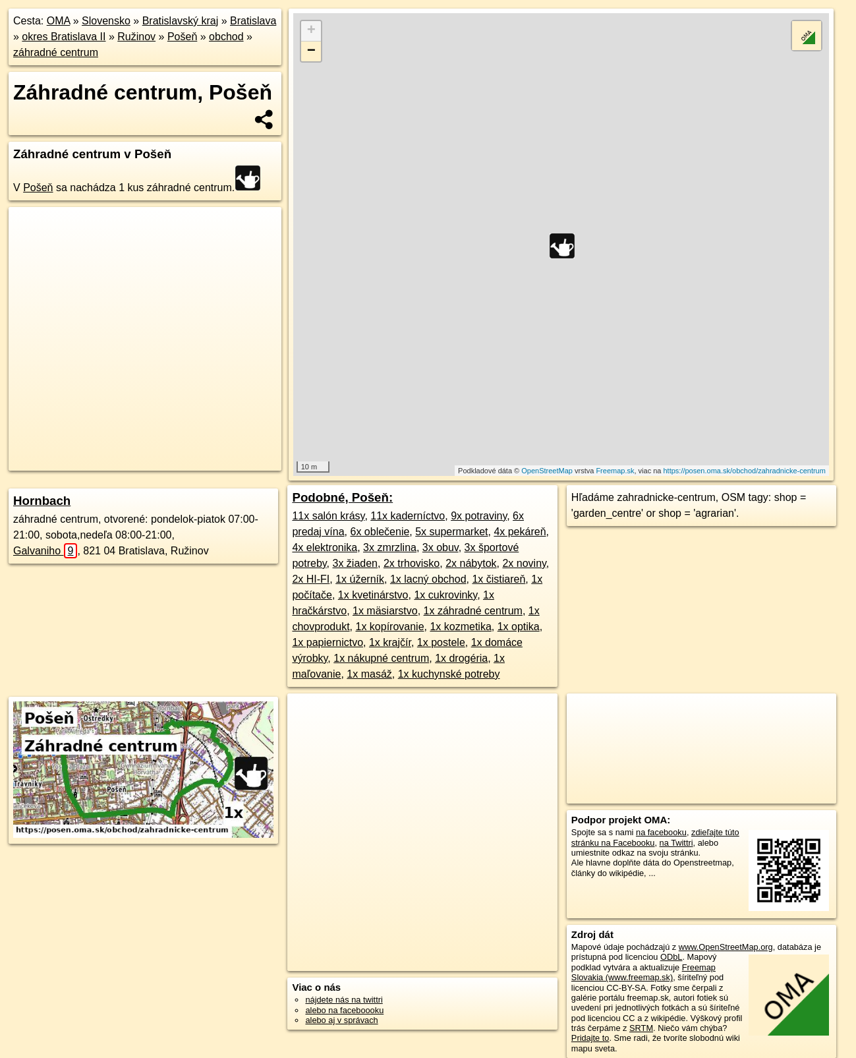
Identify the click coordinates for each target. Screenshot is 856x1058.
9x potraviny (479, 515)
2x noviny (524, 563)
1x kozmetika (460, 626)
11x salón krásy (328, 515)
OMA (59, 20)
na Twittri (676, 843)
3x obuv (440, 547)
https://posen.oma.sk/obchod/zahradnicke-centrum (744, 471)
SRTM (641, 1028)
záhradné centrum (55, 52)
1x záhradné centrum (473, 610)
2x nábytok (470, 563)
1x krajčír (390, 642)
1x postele (441, 642)
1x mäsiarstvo (385, 610)
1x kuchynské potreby (449, 674)
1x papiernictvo (327, 642)
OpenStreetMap (547, 471)
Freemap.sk (615, 471)
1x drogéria (461, 658)
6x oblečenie (379, 531)
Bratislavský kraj (180, 20)
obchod (226, 36)
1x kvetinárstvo (373, 595)
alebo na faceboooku (344, 1010)
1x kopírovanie (389, 626)
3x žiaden (355, 563)
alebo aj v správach (341, 1020)
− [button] (311, 51)
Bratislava (253, 20)
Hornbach (42, 501)
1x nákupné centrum (381, 658)
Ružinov (136, 36)
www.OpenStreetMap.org (726, 947)
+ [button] (311, 31)
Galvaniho (45, 550)
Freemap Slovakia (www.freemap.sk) (643, 972)
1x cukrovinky (445, 595)
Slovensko (106, 20)
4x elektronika (324, 547)
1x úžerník (359, 579)
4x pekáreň (520, 531)
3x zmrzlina (389, 547)
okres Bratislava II (63, 36)
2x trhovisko (412, 563)
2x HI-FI (310, 579)
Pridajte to (590, 1038)
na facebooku (661, 832)
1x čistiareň (498, 579)
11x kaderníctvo (407, 515)
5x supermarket (451, 531)
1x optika (519, 626)
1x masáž (369, 674)
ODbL (671, 957)
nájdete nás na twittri (343, 1000)
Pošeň (182, 36)
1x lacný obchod (428, 579)
